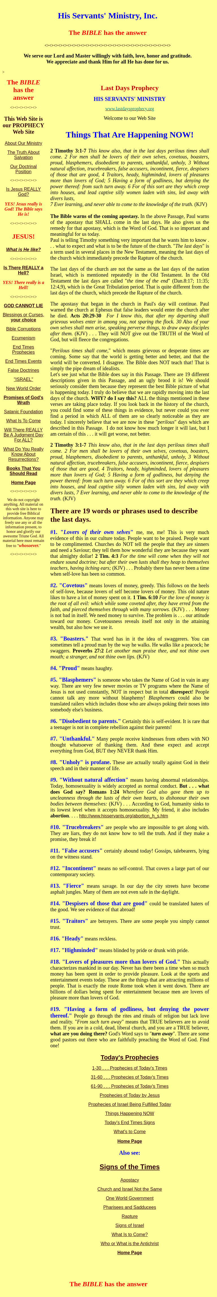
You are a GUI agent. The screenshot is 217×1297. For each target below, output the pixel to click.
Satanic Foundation (23, 411)
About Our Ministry (23, 143)
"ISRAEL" (23, 379)
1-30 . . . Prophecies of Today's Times (129, 1068)
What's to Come (130, 1131)
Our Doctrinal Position (23, 169)
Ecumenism (23, 338)
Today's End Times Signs (130, 1122)
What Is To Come (23, 420)
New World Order (23, 388)
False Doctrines (23, 370)
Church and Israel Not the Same (129, 1189)
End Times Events (23, 361)
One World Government (130, 1198)
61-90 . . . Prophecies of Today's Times (130, 1086)
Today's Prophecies (130, 1057)
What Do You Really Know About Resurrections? (23, 454)
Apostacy (129, 1180)
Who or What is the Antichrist (130, 1243)
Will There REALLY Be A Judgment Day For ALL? (24, 434)
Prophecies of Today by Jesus (130, 1095)
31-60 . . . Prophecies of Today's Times (130, 1077)
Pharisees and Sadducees (129, 1207)
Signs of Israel (129, 1225)
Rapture (130, 1216)
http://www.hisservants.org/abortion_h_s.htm (123, 815)
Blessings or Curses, (23, 317)
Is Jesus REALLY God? (23, 192)
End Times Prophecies (23, 350)
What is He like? (23, 249)
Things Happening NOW (129, 1113)
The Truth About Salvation (23, 155)
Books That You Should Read (23, 471)
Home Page (23, 482)
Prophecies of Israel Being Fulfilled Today (129, 1104)
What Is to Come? (130, 1234)
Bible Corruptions (23, 329)
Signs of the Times (130, 1167)
